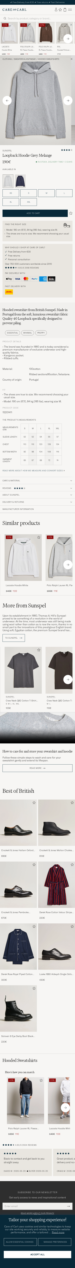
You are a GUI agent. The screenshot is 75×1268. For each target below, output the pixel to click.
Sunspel (7, 151)
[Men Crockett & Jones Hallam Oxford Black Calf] (18, 823)
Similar (21, 523)
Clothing (7, 59)
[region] (37, 1162)
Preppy (41, 333)
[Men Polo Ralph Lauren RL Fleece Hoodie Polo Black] (25, 1100)
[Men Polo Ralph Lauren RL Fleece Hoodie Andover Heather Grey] (27, 33)
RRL (59, 47)
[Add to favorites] (38, 538)
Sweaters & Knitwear (25, 59)
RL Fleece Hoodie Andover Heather (26, 50)
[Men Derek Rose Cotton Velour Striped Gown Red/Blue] (56, 885)
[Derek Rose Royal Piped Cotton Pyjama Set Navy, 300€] (18, 952)
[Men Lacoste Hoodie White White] (9, 33)
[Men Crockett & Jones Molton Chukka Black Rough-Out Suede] (56, 823)
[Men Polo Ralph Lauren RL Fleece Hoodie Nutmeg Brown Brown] (46, 33)
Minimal (27, 333)
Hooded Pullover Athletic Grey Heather (63, 50)
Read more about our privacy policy (37, 1214)
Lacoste (5, 47)
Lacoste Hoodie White (17, 585)
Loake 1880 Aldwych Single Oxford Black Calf (56, 974)
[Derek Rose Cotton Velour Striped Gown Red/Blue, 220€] (56, 891)
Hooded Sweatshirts (48, 59)
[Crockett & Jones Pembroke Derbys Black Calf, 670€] (18, 891)
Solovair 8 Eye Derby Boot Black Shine (17, 1036)
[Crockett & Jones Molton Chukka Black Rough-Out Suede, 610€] (56, 829)
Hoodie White (7, 50)
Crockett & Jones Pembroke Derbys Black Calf (15, 912)
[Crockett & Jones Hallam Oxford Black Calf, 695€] (18, 829)
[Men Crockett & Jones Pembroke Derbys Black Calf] (18, 885)
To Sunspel (13, 638)
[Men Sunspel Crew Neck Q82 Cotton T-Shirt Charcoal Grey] (23, 670)
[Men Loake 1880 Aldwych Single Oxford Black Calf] (56, 946)
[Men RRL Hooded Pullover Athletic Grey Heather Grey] (64, 33)
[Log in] (56, 10)
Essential (12, 333)
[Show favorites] (60, 9)
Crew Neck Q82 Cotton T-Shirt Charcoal (21, 700)
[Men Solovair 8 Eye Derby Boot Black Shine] (18, 1008)
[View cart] (65, 10)
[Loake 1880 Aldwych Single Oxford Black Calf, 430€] (56, 952)
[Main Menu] (70, 9)
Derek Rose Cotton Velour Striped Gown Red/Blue (56, 912)
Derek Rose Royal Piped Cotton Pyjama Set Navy (16, 974)
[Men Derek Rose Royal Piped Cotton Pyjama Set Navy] (18, 946)
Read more (35, 768)
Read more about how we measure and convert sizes (33, 470)
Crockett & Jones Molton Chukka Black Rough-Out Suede (55, 850)
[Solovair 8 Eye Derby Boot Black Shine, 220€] (18, 1014)
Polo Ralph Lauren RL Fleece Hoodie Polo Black (22, 1128)
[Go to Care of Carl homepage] (14, 9)
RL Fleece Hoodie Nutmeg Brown (45, 50)
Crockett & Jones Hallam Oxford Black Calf (17, 850)
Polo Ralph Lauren (27, 47)
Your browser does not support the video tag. (37, 727)
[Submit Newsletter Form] (68, 1206)
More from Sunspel (24, 605)
